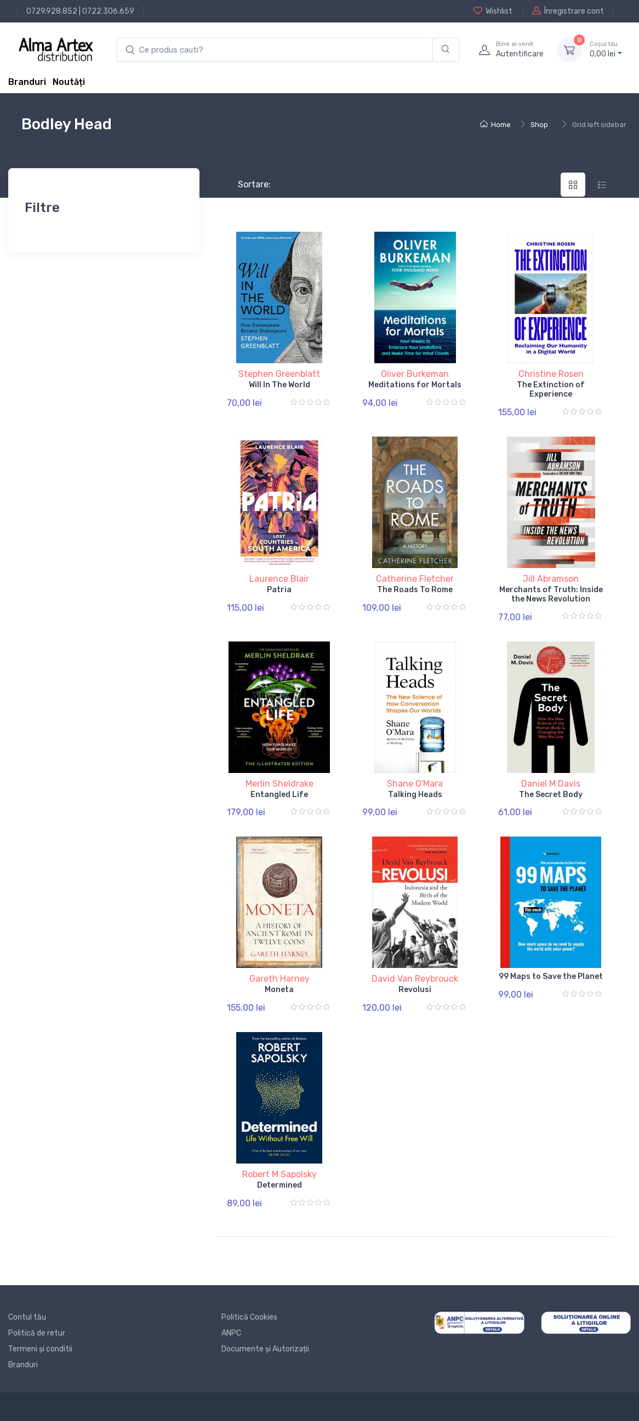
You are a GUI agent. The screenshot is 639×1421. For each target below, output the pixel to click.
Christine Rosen (551, 374)
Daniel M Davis (550, 783)
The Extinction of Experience (551, 389)
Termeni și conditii (40, 1349)
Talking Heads (415, 794)
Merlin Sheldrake (279, 783)
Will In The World (279, 384)
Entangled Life (279, 794)
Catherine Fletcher (415, 579)
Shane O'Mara (415, 783)
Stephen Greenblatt (279, 374)
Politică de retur (36, 1333)
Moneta (279, 989)
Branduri (27, 82)
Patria (279, 589)
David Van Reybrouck (415, 978)
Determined (279, 1185)
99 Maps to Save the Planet (551, 976)
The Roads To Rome (415, 589)
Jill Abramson (551, 579)
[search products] (275, 50)
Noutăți (69, 82)
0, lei (606, 49)
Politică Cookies (249, 1317)
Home (495, 125)
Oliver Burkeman (415, 374)
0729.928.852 (51, 11)
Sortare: (245, 184)
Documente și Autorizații (265, 1349)
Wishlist (492, 11)
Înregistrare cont (568, 11)
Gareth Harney (279, 978)
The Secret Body (551, 794)
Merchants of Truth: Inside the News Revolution (551, 594)
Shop (539, 125)
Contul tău (27, 1317)
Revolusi (414, 989)
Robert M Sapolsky (279, 1174)
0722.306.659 (108, 11)
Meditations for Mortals (414, 384)
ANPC (231, 1333)
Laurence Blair (279, 579)
